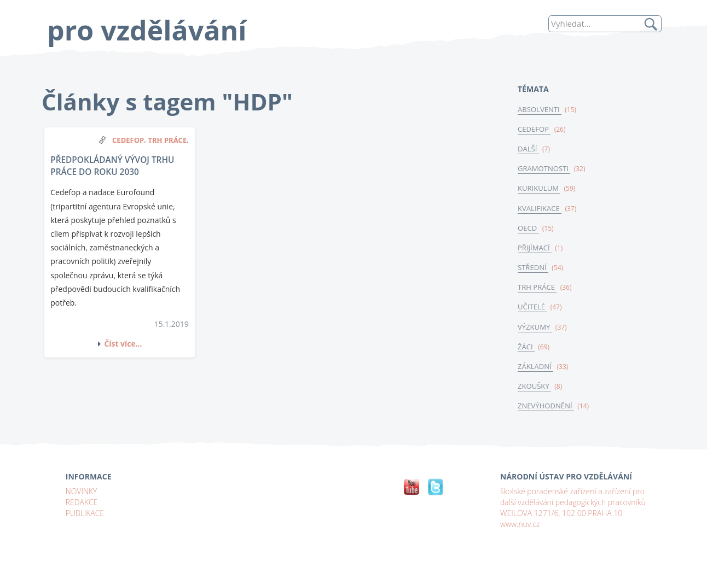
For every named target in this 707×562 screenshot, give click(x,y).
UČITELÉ (532, 308)
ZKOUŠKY (535, 388)
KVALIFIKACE (540, 209)
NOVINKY (81, 493)
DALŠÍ (528, 149)
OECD (528, 228)
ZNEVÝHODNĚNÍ (546, 407)
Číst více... (123, 343)
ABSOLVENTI (540, 109)
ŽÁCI (526, 348)
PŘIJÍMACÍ (535, 248)
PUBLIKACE (85, 515)
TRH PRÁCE (537, 288)
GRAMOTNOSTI (544, 169)
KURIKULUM (539, 189)
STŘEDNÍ (533, 268)
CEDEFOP (534, 129)
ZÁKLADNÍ (536, 368)
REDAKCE (82, 504)
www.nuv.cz (520, 525)
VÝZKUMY (535, 328)
